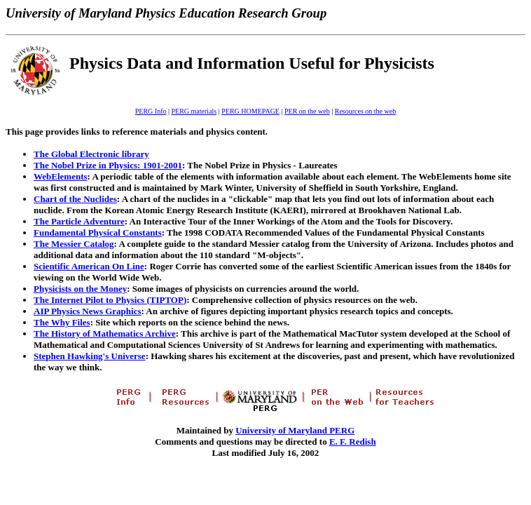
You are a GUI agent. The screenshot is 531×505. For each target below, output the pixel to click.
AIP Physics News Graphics (87, 311)
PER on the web (307, 111)
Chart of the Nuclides (75, 199)
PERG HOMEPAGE (250, 111)
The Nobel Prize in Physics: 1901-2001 (108, 165)
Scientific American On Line (89, 266)
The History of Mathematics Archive (105, 333)
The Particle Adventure (79, 221)
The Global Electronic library (91, 154)
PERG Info (151, 111)
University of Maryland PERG (294, 430)
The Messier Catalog (74, 243)
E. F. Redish (352, 441)
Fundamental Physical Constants (98, 232)
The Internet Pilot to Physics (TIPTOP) (110, 300)
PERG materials (194, 111)
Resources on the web (365, 111)
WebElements (61, 176)
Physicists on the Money (80, 288)
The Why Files (62, 322)
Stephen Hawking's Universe (90, 356)
